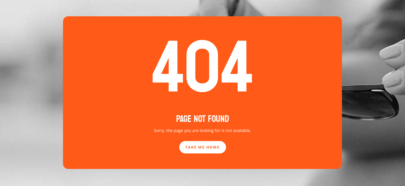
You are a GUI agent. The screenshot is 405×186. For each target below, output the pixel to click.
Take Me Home (202, 147)
